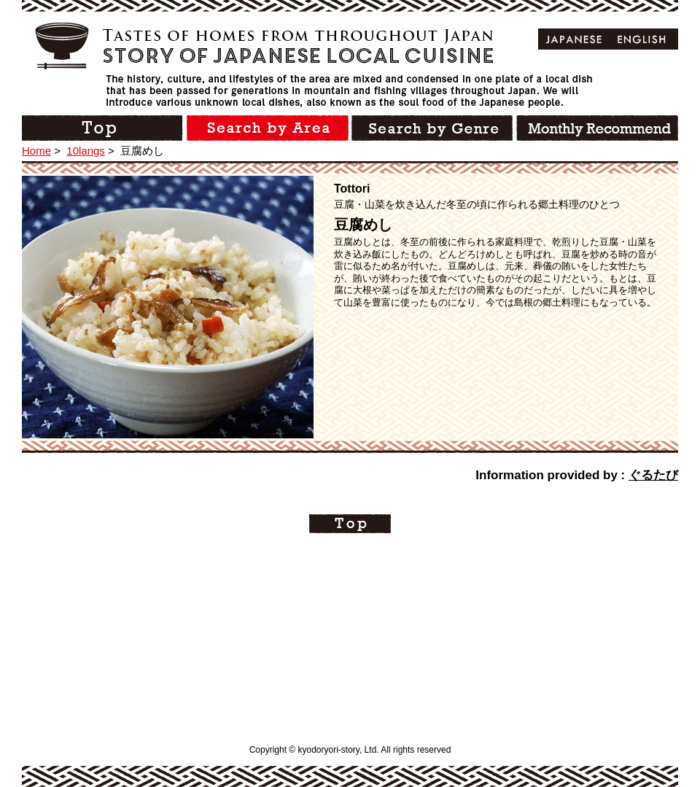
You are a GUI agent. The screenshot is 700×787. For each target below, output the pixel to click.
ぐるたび (653, 475)
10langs (85, 150)
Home (36, 150)
